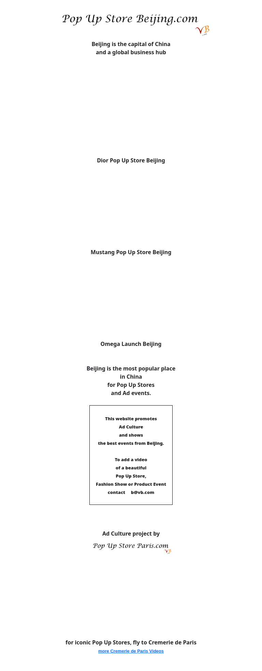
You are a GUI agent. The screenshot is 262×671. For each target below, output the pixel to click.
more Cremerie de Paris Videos (131, 651)
